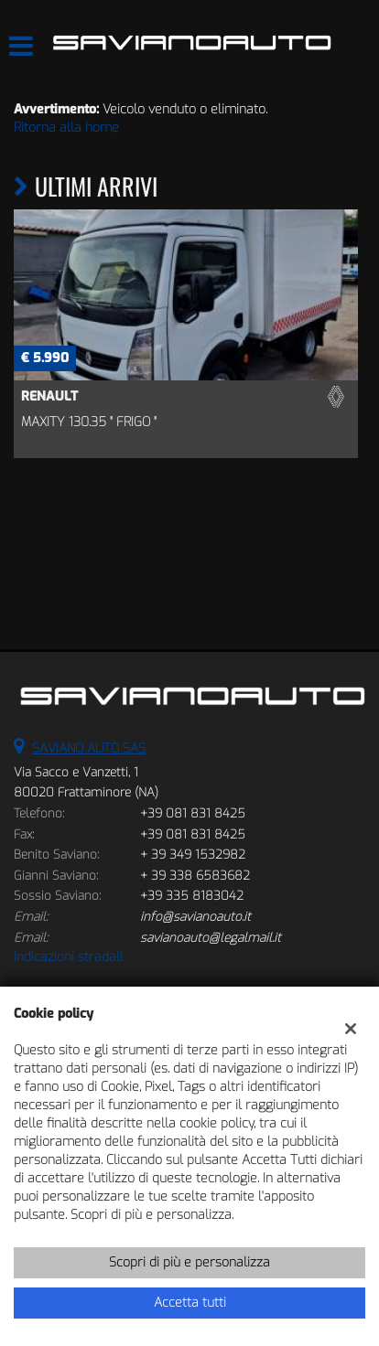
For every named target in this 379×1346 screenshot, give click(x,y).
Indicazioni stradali (68, 957)
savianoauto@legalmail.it (210, 937)
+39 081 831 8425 (192, 813)
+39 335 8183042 (192, 895)
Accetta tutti (190, 1302)
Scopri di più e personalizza (189, 1262)
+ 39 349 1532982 (192, 854)
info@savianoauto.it (195, 916)
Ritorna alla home (66, 127)
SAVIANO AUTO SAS (89, 748)
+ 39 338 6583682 (195, 875)
